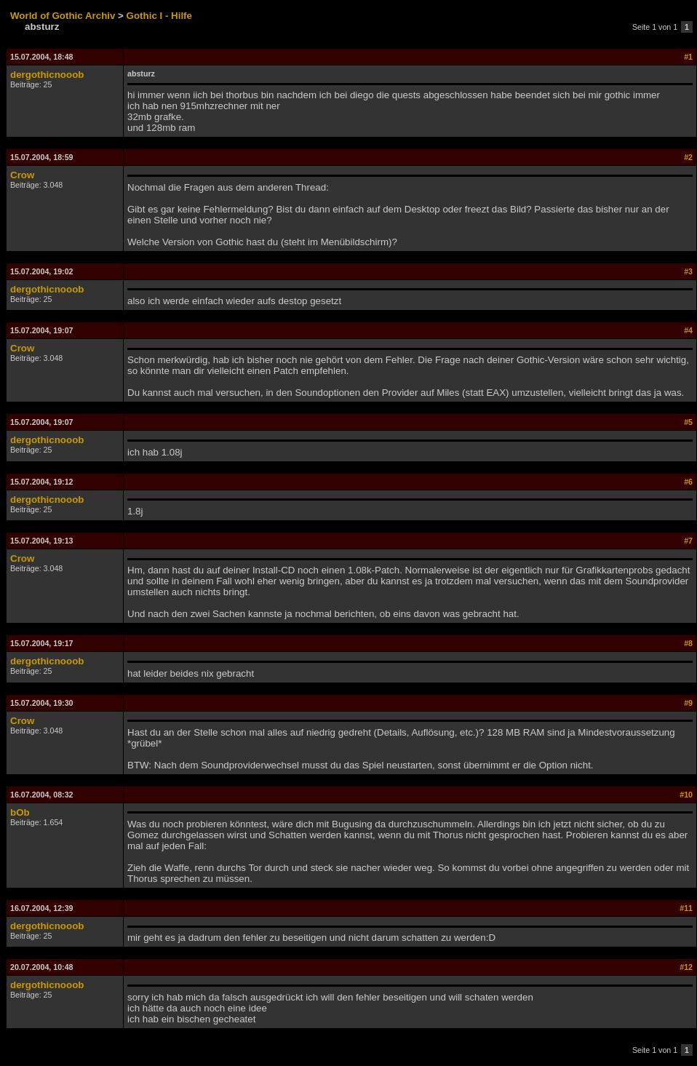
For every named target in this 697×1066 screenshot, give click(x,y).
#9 (688, 703)
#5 (688, 422)
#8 (688, 643)
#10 (686, 794)
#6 (688, 481)
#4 (688, 330)
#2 (688, 157)
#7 (688, 540)
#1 (688, 56)
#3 (688, 271)
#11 (686, 908)
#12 (686, 967)
